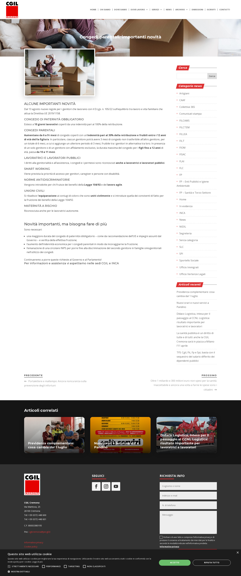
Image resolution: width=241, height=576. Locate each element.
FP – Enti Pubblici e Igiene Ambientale (193, 183)
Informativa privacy (33, 542)
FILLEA (183, 134)
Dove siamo (120, 9)
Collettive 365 (187, 107)
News (169, 9)
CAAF (182, 100)
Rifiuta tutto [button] (211, 562)
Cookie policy (30, 546)
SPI (181, 253)
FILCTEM (184, 127)
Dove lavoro (138, 9)
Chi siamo (105, 9)
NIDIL (182, 226)
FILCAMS (184, 120)
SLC (181, 247)
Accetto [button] (174, 562)
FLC (181, 168)
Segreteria (185, 233)
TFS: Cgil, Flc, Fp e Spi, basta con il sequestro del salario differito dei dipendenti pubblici (196, 356)
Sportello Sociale (189, 260)
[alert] (120, 562)
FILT (181, 141)
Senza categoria (188, 240)
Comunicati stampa (190, 113)
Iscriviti (211, 9)
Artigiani (184, 93)
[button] (80, 572)
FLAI (181, 161)
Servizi (155, 9)
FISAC (182, 154)
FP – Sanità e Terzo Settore (195, 192)
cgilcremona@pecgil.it (39, 531)
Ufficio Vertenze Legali (192, 274)
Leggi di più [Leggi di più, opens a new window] (37, 561)
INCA (182, 213)
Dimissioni (197, 9)
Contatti (224, 9)
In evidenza (185, 206)
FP (180, 175)
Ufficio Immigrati (189, 267)
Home (93, 9)
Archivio (180, 9)
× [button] (237, 553)
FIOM (182, 147)
